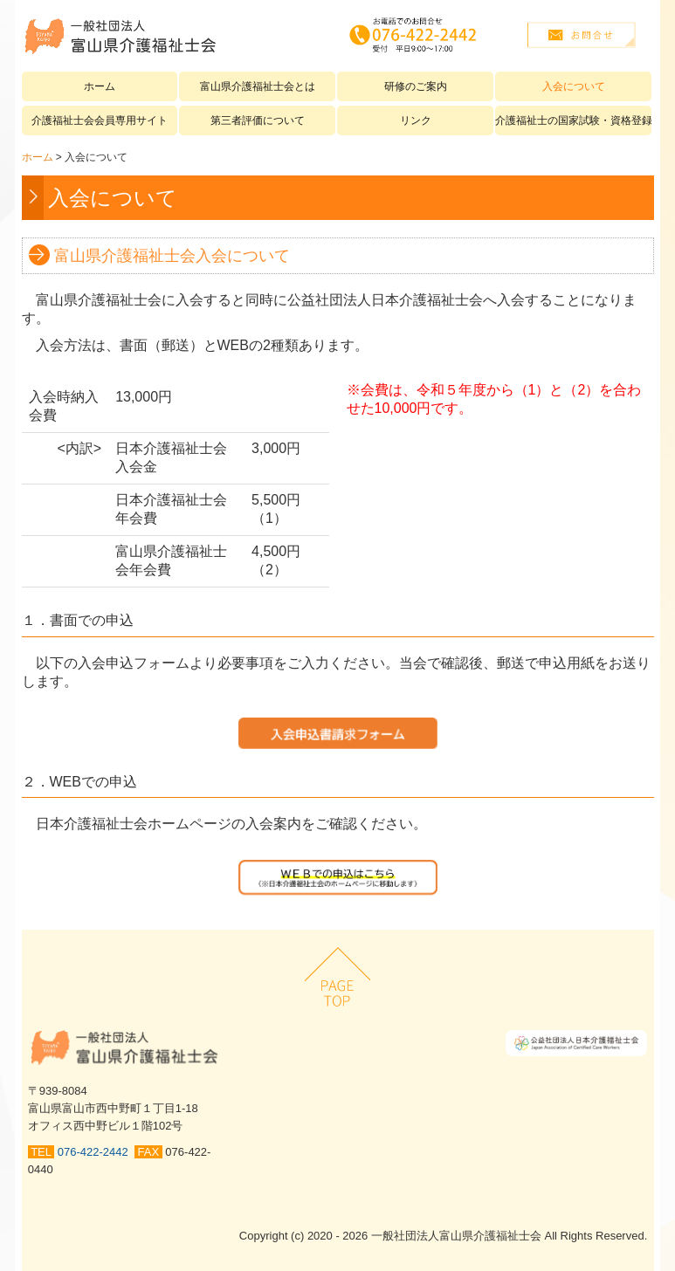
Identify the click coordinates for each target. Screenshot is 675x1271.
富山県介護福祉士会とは (257, 86)
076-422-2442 (96, 1151)
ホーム (99, 86)
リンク (415, 120)
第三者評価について (257, 120)
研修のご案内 (415, 86)
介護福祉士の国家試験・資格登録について (573, 120)
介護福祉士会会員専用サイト (99, 120)
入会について (573, 86)
